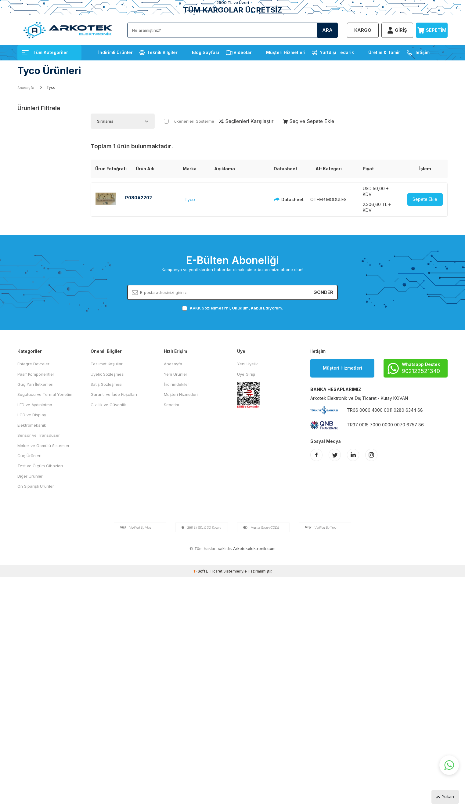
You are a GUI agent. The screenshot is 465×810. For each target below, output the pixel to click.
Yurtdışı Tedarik (337, 52)
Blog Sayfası (205, 52)
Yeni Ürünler (175, 374)
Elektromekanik (31, 425)
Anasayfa (25, 87)
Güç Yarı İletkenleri (35, 384)
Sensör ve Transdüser (38, 435)
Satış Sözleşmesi (106, 384)
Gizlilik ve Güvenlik (108, 404)
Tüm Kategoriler (45, 52)
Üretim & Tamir (384, 52)
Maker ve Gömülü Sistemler (43, 445)
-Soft (199, 571)
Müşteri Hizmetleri (285, 52)
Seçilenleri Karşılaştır (246, 121)
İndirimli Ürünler (115, 52)
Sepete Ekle (425, 199)
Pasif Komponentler (35, 374)
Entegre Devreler (33, 363)
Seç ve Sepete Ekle (308, 121)
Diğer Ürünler (30, 476)
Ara (327, 30)
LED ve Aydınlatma (34, 404)
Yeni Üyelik (247, 363)
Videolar (242, 52)
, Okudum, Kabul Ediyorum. (232, 308)
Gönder (323, 292)
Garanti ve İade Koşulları (114, 394)
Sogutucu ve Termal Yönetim (44, 394)
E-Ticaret (214, 571)
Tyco (190, 199)
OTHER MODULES (328, 199)
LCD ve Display (31, 414)
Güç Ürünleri (29, 455)
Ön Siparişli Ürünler (35, 486)
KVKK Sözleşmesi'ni (210, 308)
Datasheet (284, 199)
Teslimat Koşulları (107, 363)
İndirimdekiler (176, 384)
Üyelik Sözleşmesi (107, 374)
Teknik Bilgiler (162, 52)
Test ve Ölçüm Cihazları (40, 465)
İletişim (422, 52)
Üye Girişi (246, 374)
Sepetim (171, 404)
